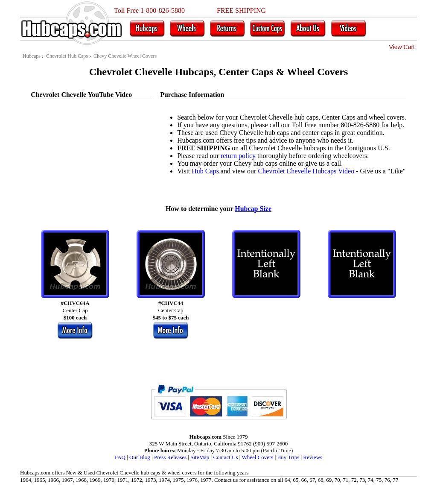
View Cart (402, 47)
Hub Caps (205, 171)
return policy (238, 155)
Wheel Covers (257, 457)
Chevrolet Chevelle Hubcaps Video (306, 171)
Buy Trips (288, 457)
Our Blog (139, 457)
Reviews (312, 457)
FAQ (120, 457)
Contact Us (225, 457)
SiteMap (199, 457)
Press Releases (170, 457)
